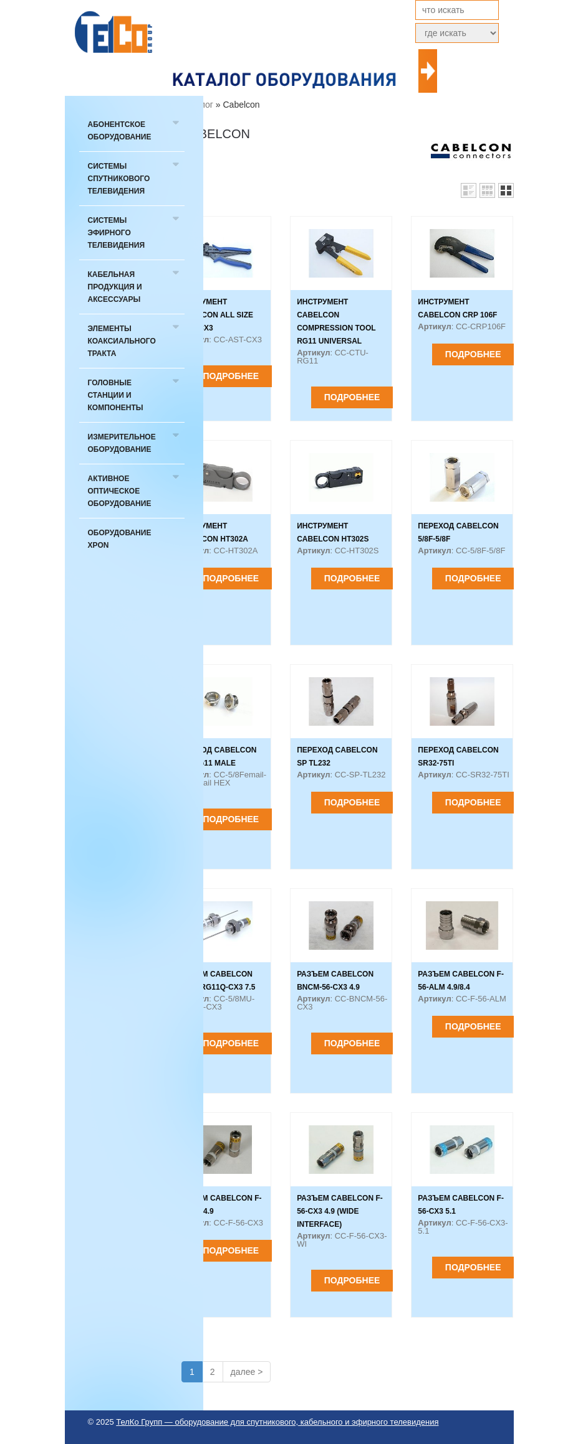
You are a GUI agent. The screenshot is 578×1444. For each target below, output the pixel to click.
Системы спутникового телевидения (119, 178)
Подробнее (231, 376)
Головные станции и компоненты (115, 395)
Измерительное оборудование (122, 443)
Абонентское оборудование (120, 130)
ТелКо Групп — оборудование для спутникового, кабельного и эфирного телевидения (277, 1422)
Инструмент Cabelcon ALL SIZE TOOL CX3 (214, 315)
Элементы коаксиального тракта (122, 341)
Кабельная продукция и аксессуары (115, 287)
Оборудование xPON (120, 539)
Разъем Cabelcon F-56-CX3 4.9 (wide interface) (340, 1211)
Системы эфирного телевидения (116, 233)
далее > (247, 1372)
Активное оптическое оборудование (120, 491)
